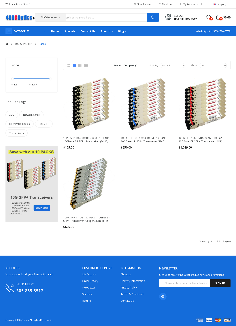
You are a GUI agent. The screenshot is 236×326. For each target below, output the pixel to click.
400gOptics (23, 320)
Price (15, 65)
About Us (126, 274)
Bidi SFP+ (44, 123)
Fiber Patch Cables (19, 123)
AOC (11, 114)
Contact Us (127, 300)
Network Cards (31, 114)
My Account (89, 274)
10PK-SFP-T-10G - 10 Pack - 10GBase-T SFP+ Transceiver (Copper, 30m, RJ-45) (87, 219)
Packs (42, 44)
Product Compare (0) (126, 65)
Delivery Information (133, 281)
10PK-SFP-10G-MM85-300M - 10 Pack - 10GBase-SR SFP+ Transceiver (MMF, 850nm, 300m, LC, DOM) (86, 139)
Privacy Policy (129, 287)
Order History (90, 281)
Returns (86, 300)
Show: (194, 65)
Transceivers (16, 133)
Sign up (220, 283)
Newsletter (88, 287)
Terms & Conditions (132, 294)
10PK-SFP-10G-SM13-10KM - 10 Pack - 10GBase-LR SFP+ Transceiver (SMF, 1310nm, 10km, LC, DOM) (144, 139)
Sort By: (154, 65)
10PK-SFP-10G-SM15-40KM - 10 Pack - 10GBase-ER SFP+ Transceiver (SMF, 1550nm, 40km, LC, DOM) (202, 139)
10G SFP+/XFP (23, 44)
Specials (87, 294)
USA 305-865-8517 (185, 19)
